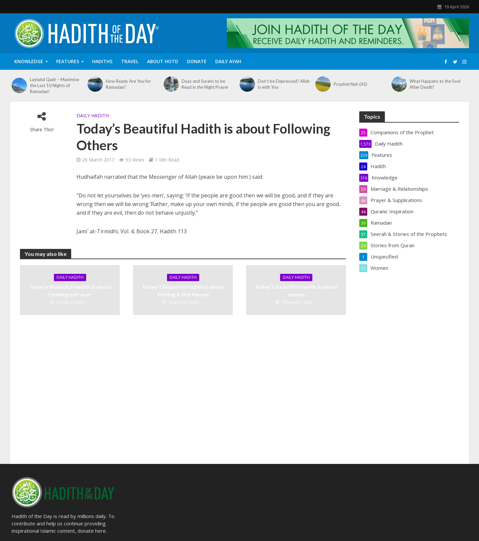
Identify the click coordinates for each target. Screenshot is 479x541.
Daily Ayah (228, 61)
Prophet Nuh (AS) (350, 84)
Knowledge (28, 61)
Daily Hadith (93, 115)
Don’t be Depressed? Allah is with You (284, 84)
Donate (197, 61)
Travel (129, 61)
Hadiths (102, 61)
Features (67, 61)
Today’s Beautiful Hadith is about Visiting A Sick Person (183, 290)
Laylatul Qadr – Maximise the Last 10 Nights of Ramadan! (54, 85)
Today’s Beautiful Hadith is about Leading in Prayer (70, 290)
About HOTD (162, 61)
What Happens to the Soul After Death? (434, 84)
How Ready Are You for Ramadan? (128, 84)
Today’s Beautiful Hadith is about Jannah (296, 290)
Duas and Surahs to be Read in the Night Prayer (205, 84)
